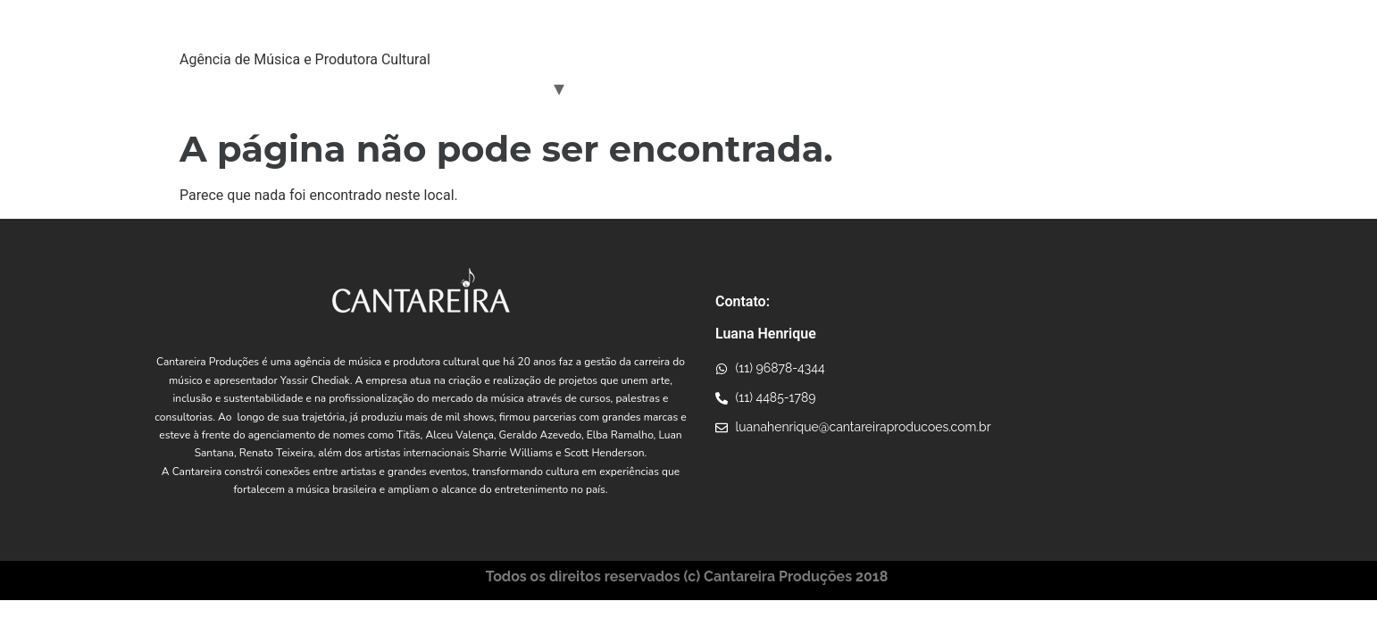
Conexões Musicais (653, 87)
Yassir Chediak (352, 87)
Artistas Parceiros (482, 87)
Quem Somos (236, 87)
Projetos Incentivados (810, 87)
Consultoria (942, 87)
